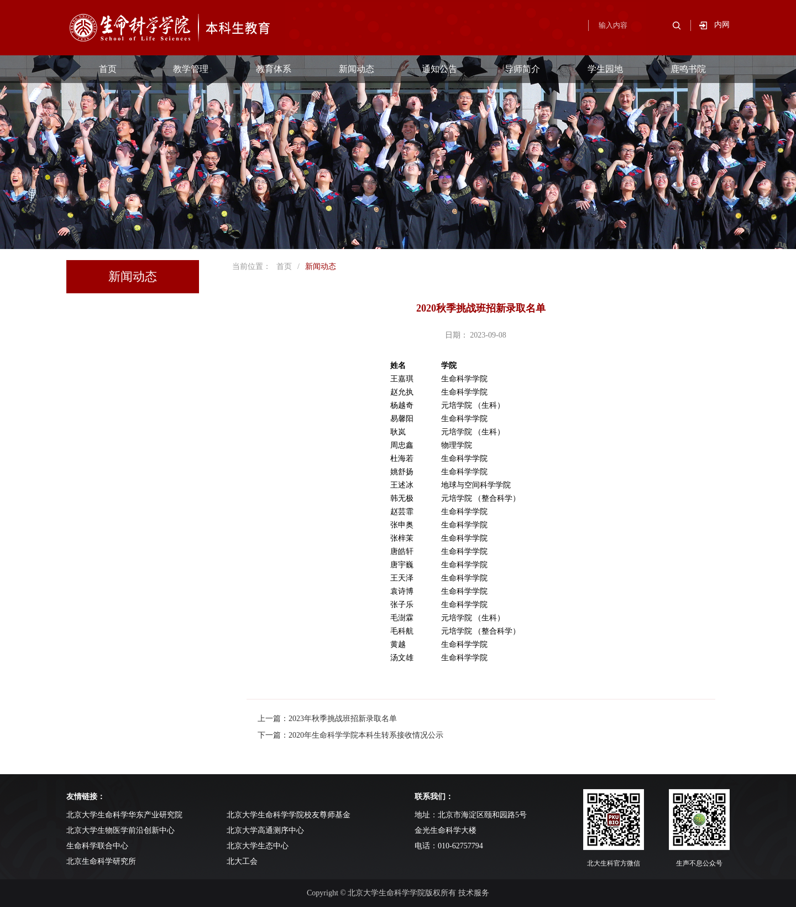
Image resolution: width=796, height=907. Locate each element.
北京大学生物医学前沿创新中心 (120, 830)
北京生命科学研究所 (101, 861)
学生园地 (605, 69)
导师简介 (522, 69)
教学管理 (190, 69)
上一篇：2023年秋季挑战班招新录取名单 (327, 718)
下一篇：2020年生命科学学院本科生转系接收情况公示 (350, 735)
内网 (722, 24)
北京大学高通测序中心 (265, 830)
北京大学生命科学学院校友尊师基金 (288, 815)
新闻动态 (356, 69)
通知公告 (439, 69)
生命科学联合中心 (97, 846)
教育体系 (273, 69)
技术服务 (473, 893)
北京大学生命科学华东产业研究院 (124, 815)
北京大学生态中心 (258, 846)
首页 (108, 69)
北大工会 (242, 861)
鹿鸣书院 (688, 69)
